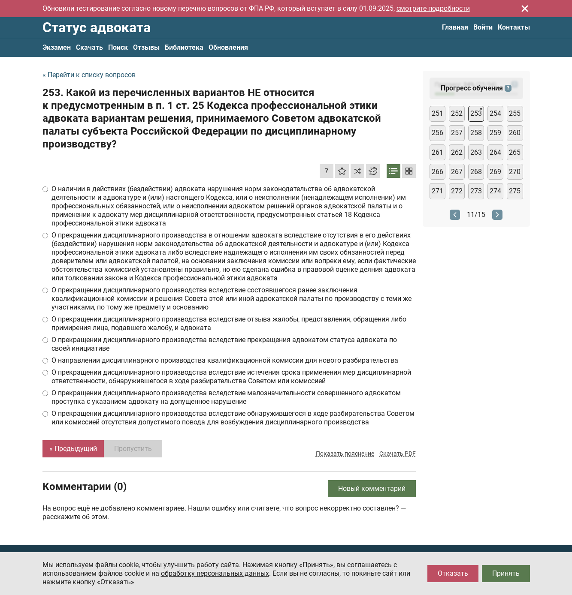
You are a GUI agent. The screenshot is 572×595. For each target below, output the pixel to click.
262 (457, 152)
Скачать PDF (397, 453)
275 (515, 191)
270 (515, 172)
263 (476, 152)
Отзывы (146, 47)
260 (515, 133)
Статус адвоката (96, 27)
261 (437, 152)
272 (457, 191)
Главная (455, 27)
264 (495, 152)
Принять (506, 573)
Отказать (453, 573)
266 (437, 172)
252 (457, 113)
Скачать (89, 47)
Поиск (118, 47)
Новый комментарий (372, 488)
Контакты (514, 27)
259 (495, 133)
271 (437, 191)
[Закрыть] (525, 8)
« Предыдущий (73, 449)
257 (457, 133)
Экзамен (56, 47)
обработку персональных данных (215, 573)
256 (437, 133)
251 (437, 113)
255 (515, 113)
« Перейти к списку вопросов (89, 75)
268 (476, 172)
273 (476, 191)
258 (476, 133)
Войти (483, 27)
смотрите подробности (433, 8)
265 (515, 152)
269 (495, 172)
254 (495, 113)
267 (457, 172)
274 (495, 191)
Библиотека (184, 47)
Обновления (228, 47)
